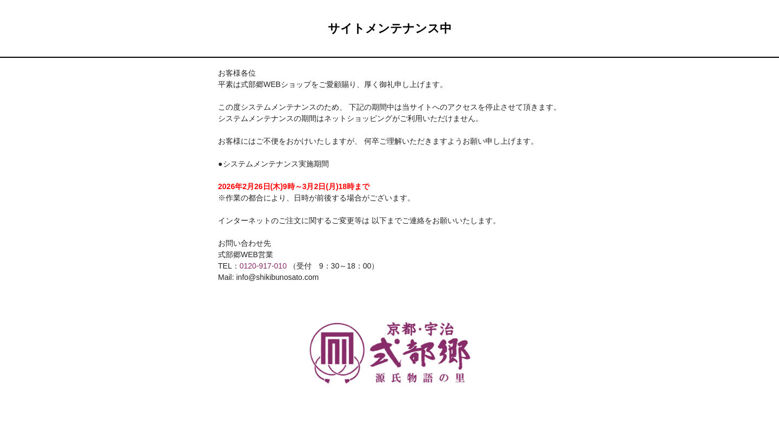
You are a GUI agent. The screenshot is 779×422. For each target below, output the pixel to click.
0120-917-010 (263, 266)
